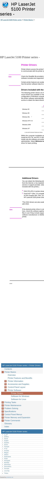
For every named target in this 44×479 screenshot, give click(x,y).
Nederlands (7, 456)
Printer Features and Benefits (20, 378)
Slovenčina (7, 464)
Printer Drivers (17, 393)
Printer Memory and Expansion (17, 417)
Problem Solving (11, 408)
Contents (8, 369)
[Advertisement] (22, 38)
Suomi (6, 444)
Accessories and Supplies (18, 384)
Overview (12, 375)
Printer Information (15, 381)
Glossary (8, 424)
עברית (5, 448)
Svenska (6, 468)
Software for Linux (18, 399)
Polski (6, 458)
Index (6, 427)
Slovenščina (7, 466)
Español (6, 442)
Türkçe (6, 473)
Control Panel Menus (13, 414)
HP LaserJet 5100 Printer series (5, 4)
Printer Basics (28, 20)
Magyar (6, 452)
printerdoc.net (9, 477)
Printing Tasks (10, 402)
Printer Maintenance (12, 405)
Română (6, 462)
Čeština (6, 436)
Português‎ (7, 460)
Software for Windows (20, 396)
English (6, 440)
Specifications (10, 411)
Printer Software (14, 390)
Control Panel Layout (16, 387)
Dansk (6, 438)
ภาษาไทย (7, 471)
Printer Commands (12, 421)
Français (6, 446)
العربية (6, 434)
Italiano (6, 454)
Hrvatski (6, 450)
